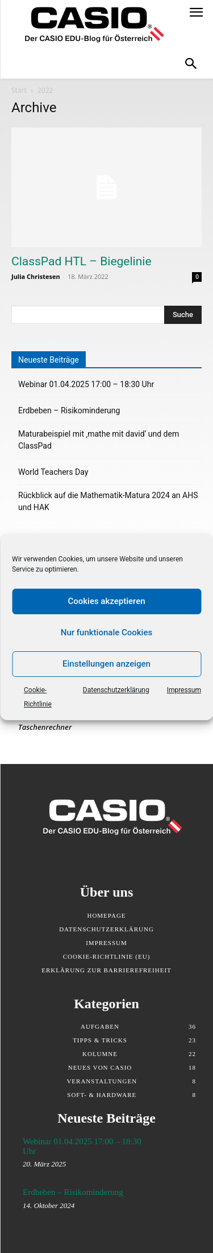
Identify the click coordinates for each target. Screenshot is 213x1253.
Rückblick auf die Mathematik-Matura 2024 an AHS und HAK (108, 501)
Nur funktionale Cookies (106, 632)
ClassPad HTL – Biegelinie (81, 261)
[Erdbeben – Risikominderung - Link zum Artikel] (173, 1202)
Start (19, 90)
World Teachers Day (53, 471)
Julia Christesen (35, 276)
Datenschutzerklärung (116, 690)
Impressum (184, 690)
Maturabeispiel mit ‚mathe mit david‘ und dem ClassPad (98, 439)
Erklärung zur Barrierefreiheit (106, 970)
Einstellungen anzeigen (106, 664)
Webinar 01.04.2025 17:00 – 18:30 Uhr (86, 384)
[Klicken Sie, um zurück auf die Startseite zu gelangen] (88, 25)
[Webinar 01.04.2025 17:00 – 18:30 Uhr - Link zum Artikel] (173, 1151)
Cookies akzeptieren (106, 601)
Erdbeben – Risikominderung (69, 410)
